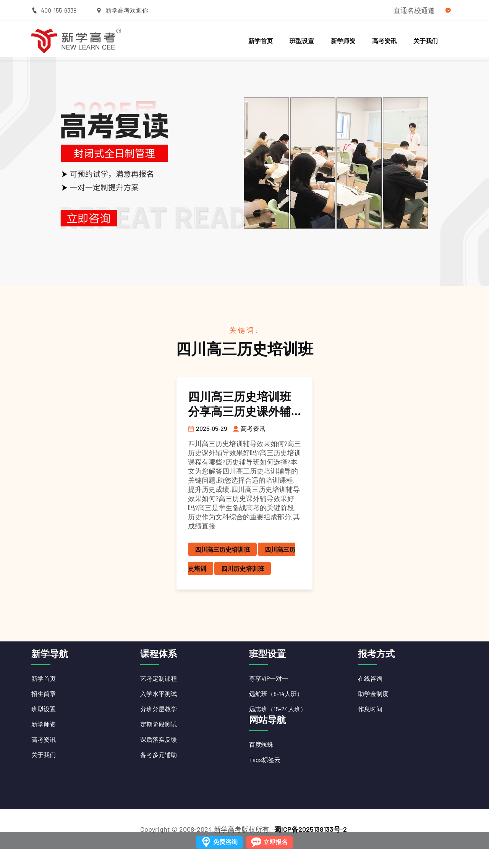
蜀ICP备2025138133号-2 (310, 829)
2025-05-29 (207, 428)
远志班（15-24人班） (277, 708)
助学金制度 (373, 693)
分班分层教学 (158, 708)
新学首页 (260, 40)
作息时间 (370, 708)
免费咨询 (225, 841)
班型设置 (302, 40)
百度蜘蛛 (261, 744)
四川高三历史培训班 (222, 549)
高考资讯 (384, 40)
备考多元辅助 (158, 754)
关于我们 (425, 40)
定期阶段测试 (158, 724)
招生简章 (43, 693)
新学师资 (343, 40)
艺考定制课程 (158, 678)
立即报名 (275, 841)
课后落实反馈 (158, 739)
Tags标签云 (264, 759)
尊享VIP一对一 (268, 678)
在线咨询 (370, 678)
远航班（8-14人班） (276, 693)
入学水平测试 (158, 693)
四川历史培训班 (242, 568)
